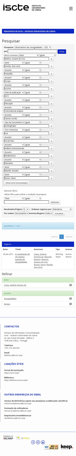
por (5, 51)
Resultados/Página (13, 209)
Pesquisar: (9, 47)
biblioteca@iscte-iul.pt (13, 355)
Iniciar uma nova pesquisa (17, 183)
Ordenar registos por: (41, 209)
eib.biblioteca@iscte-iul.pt (14, 418)
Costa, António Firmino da (40, 255)
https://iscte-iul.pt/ (11, 373)
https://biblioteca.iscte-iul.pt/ (16, 380)
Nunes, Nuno (39, 264)
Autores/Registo (37, 213)
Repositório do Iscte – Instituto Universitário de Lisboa (29, 31)
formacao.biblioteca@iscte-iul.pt (17, 411)
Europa (7, 304)
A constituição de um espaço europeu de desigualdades (22, 258)
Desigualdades (10, 298)
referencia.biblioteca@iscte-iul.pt (17, 403)
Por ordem (9, 213)
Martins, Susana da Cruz (41, 260)
